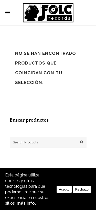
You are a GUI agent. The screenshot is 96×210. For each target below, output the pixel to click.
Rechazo (82, 189)
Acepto (64, 189)
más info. (26, 203)
